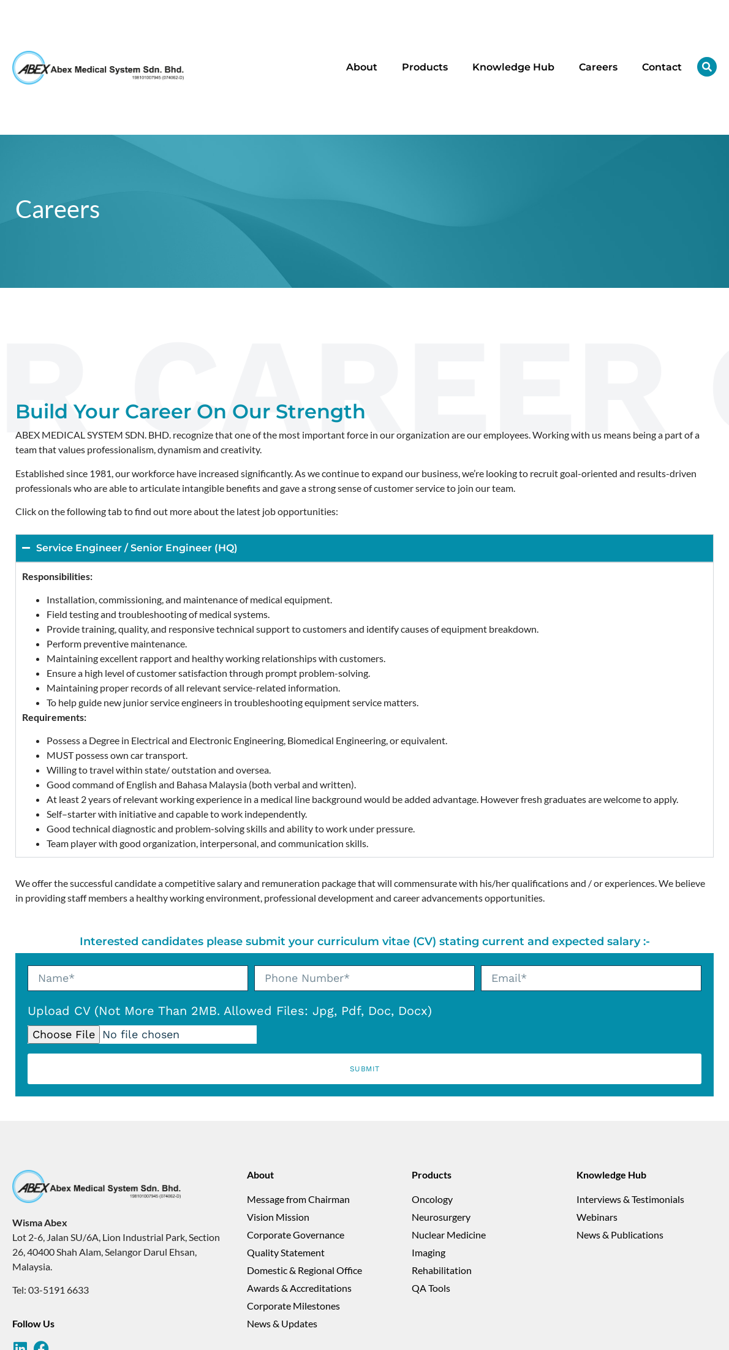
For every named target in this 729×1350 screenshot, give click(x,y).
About (361, 67)
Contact (662, 67)
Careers (598, 67)
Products (425, 67)
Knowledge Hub (513, 67)
